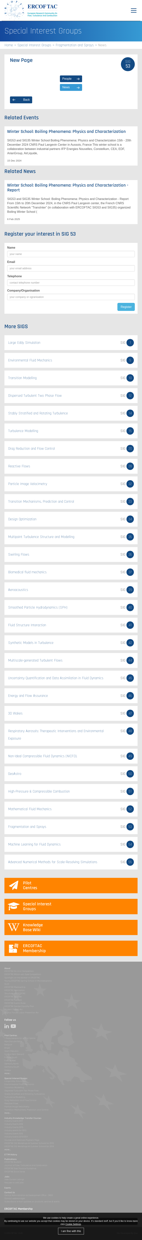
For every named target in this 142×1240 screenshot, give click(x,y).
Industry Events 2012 (13, 1133)
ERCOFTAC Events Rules (15, 1003)
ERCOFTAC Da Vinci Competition (19, 971)
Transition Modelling (14, 1087)
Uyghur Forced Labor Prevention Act (21, 1012)
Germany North (11, 1063)
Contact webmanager (14, 1198)
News (66, 87)
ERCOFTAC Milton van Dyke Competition (22, 974)
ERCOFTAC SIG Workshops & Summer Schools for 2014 (29, 1146)
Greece (7, 1070)
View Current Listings (14, 1179)
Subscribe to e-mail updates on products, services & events (32, 1201)
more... (7, 1073)
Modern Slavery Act (13, 1009)
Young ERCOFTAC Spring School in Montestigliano (28, 980)
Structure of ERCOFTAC (14, 993)
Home (8, 45)
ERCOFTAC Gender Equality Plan (19, 1006)
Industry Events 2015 (13, 1127)
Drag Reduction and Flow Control (20, 1100)
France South (10, 1057)
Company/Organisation (23, 290)
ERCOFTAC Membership (15, 987)
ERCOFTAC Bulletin (12, 1162)
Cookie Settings (73, 1224)
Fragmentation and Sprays (75, 45)
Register (126, 306)
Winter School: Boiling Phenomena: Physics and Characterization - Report (67, 187)
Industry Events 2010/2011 (16, 1136)
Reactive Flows (11, 1103)
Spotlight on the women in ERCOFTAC (22, 977)
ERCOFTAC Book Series (14, 1171)
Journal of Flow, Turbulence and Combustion (25, 1165)
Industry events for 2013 (15, 1130)
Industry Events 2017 (13, 1121)
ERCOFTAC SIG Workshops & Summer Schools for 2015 (29, 1143)
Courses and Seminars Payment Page (21, 1140)
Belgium (8, 1044)
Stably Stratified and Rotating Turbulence (24, 1094)
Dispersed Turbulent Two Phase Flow (21, 1090)
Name (11, 247)
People (67, 78)
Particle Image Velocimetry (16, 1106)
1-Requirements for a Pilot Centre (19, 1038)
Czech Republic (11, 1051)
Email (11, 261)
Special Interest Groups (34, 45)
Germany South (11, 1067)
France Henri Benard (14, 1054)
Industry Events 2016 (13, 1124)
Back (26, 99)
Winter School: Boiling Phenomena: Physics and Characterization (66, 131)
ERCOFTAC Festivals (13, 1000)
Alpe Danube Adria (13, 1041)
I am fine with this (71, 1231)
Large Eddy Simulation (15, 1081)
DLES (6, 984)
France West (10, 1060)
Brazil (7, 1048)
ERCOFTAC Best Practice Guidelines (20, 1168)
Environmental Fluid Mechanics (19, 1084)
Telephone (14, 276)
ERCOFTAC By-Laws (13, 996)
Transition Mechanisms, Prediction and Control (26, 1109)
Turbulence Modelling (14, 1097)
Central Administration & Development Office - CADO (28, 1195)
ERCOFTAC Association (14, 990)
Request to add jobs (13, 1182)
